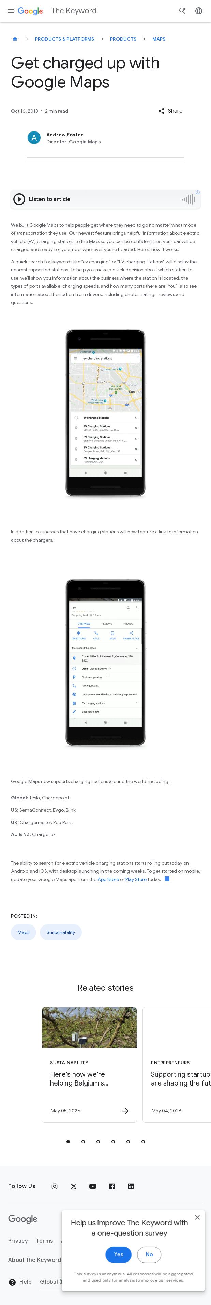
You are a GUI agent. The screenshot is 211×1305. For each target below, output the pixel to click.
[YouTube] (93, 1186)
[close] (189, 1226)
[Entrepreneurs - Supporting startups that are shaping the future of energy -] (155, 1064)
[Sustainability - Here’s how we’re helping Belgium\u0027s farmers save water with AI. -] (54, 1064)
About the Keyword (34, 1260)
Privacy (18, 1241)
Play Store (136, 879)
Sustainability (61, 932)
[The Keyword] (15, 39)
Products (123, 39)
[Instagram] (54, 1186)
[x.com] (73, 1186)
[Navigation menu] (11, 11)
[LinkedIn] (131, 1186)
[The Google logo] (22, 1219)
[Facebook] (112, 1186)
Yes (111, 1264)
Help (20, 1282)
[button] (170, 111)
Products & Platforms (64, 39)
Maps (159, 39)
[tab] (68, 1141)
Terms (44, 1241)
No (141, 1264)
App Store (108, 879)
